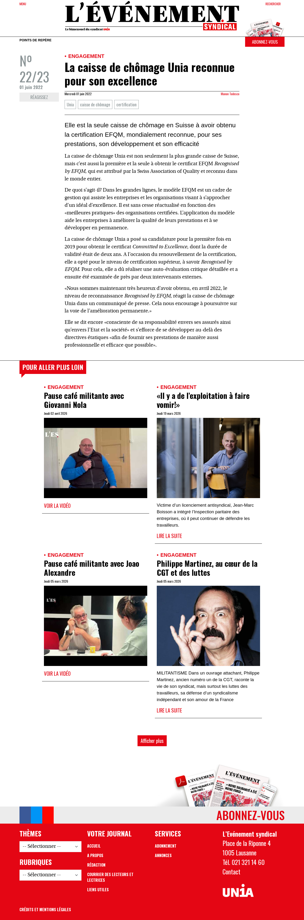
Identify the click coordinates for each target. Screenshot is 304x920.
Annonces (163, 855)
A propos (95, 855)
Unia (70, 104)
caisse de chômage (95, 104)
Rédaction (96, 865)
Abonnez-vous (265, 41)
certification (126, 104)
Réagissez (39, 97)
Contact (231, 871)
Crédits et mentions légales (45, 909)
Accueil (94, 846)
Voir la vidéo (57, 505)
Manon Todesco (230, 93)
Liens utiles (98, 889)
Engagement (86, 56)
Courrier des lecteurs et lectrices (110, 877)
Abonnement (165, 846)
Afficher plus (152, 740)
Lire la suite (169, 535)
